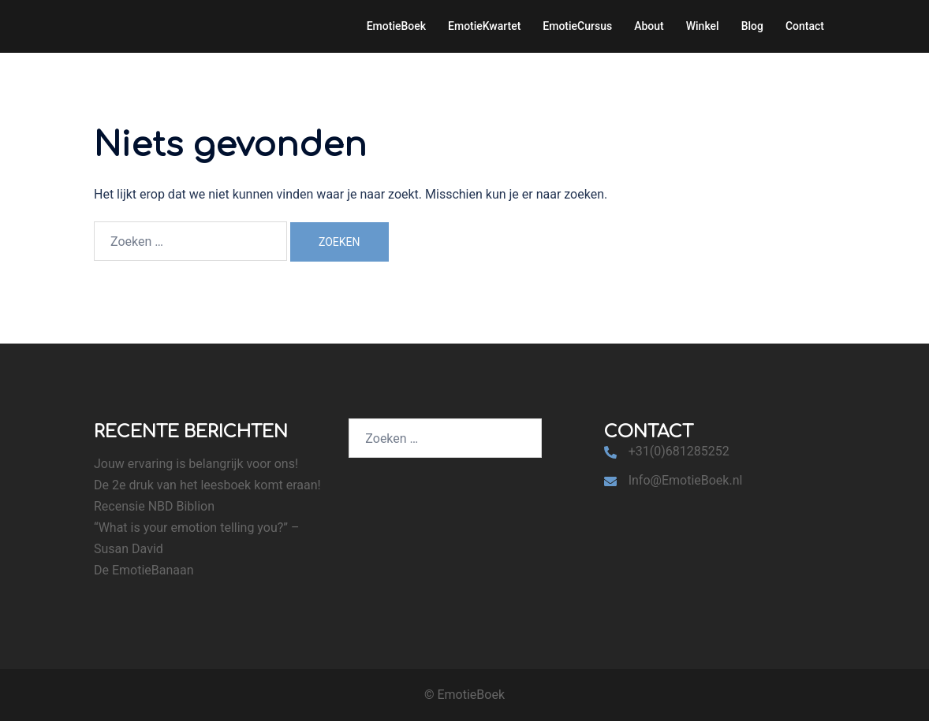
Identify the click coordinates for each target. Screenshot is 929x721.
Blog (752, 26)
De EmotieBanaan (144, 570)
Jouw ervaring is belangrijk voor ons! (196, 463)
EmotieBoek (396, 26)
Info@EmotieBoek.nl (686, 480)
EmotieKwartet (484, 26)
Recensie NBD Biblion (154, 506)
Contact (804, 26)
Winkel (702, 26)
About (649, 26)
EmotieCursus (577, 26)
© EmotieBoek (464, 694)
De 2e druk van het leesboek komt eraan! (207, 485)
